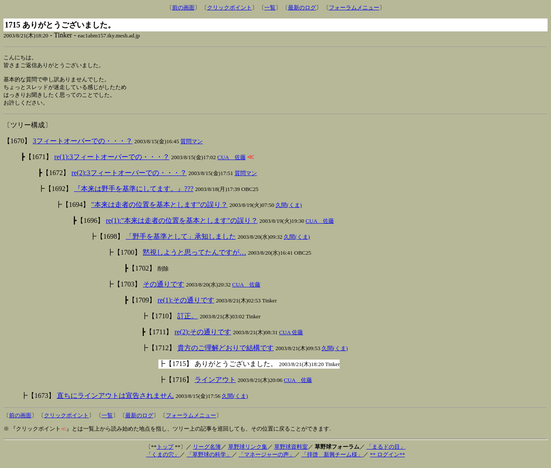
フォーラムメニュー (354, 7)
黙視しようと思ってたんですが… (194, 256)
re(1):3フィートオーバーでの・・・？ (112, 160)
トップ (165, 450)
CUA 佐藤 (231, 161)
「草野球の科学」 (209, 458)
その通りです (163, 288)
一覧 (270, 7)
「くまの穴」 (163, 458)
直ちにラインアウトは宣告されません (115, 399)
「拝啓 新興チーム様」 (332, 458)
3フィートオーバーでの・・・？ (83, 144)
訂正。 (187, 319)
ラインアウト (215, 383)
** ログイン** (387, 458)
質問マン (191, 145)
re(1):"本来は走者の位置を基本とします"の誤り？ (182, 224)
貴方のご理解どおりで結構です (225, 351)
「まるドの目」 (386, 450)
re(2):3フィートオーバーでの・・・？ (129, 176)
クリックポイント (229, 7)
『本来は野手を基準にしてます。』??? (133, 192)
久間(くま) (289, 209)
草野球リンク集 (247, 450)
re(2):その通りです (202, 335)
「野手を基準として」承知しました (181, 240)
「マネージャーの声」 (266, 458)
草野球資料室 (291, 450)
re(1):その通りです (186, 304)
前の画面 (183, 7)
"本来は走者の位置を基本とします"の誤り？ (159, 208)
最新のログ (302, 7)
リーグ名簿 (207, 450)
